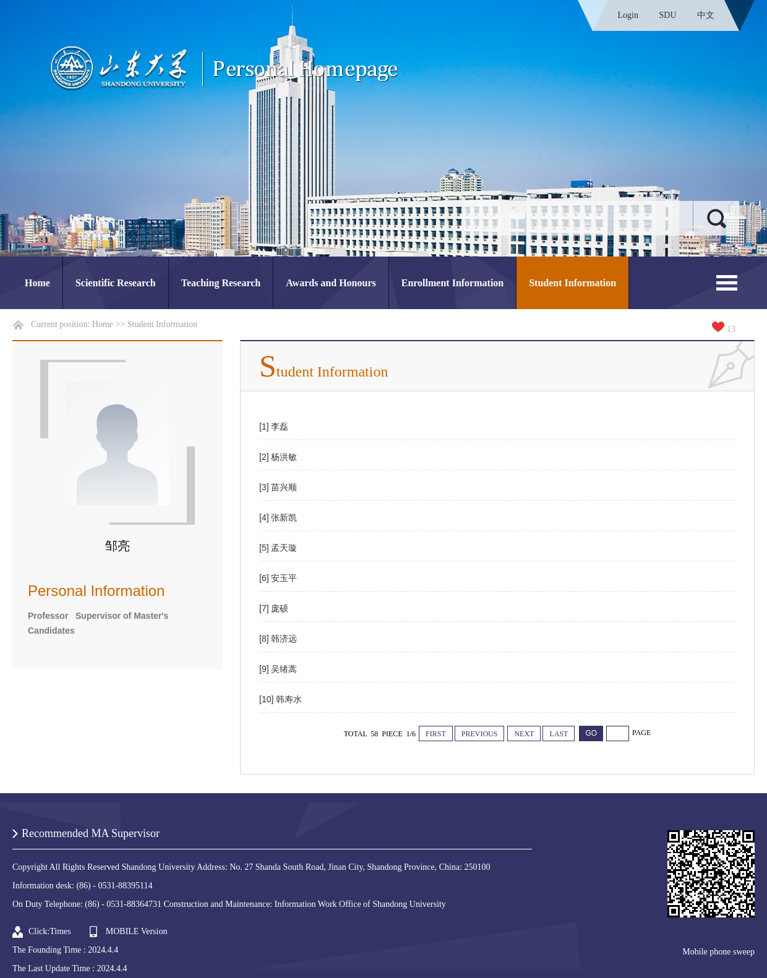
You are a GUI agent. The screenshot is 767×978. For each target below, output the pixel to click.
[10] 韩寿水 (280, 699)
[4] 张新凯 (278, 517)
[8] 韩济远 (278, 639)
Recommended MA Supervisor (91, 833)
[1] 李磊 (273, 427)
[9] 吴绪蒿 (278, 669)
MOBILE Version (137, 931)
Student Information (572, 283)
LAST (558, 733)
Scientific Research (115, 283)
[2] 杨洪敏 (278, 457)
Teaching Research (220, 283)
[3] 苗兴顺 (278, 487)
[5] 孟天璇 (278, 548)
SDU (667, 15)
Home (37, 283)
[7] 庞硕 (273, 608)
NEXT (524, 733)
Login (628, 15)
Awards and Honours (331, 283)
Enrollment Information (452, 283)
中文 (705, 15)
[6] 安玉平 (278, 578)
